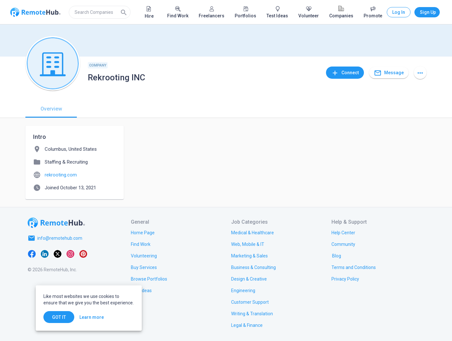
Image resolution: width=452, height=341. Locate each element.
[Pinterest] (83, 253)
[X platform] (57, 253)
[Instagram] (70, 253)
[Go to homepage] (56, 223)
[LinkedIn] (44, 253)
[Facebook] (31, 253)
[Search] (123, 12)
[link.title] (143, 232)
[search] (100, 12)
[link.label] (343, 232)
